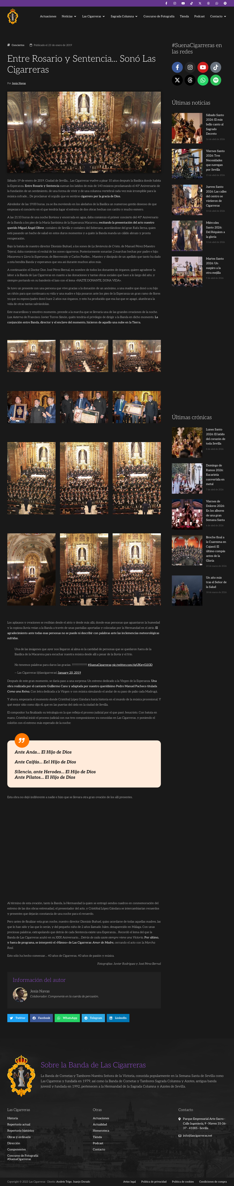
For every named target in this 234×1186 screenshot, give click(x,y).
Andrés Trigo (64, 1181)
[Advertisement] (199, 294)
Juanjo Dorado (81, 1181)
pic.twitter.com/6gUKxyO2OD (132, 665)
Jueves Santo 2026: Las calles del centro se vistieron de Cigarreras (205, 167)
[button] (69, 16)
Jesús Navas (19, 83)
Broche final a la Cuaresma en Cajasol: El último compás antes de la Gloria (206, 442)
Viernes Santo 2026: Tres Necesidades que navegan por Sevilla (206, 141)
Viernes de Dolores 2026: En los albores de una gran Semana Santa (205, 415)
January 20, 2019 (69, 673)
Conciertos (18, 45)
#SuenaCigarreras (100, 665)
